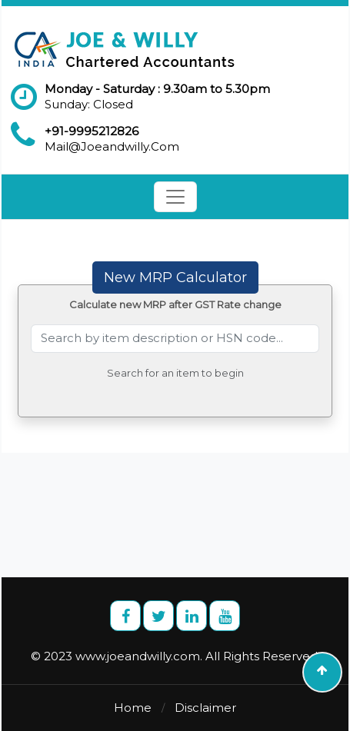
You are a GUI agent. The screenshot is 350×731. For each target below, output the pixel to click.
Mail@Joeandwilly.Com (112, 146)
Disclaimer (205, 707)
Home (133, 707)
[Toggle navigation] (175, 196)
